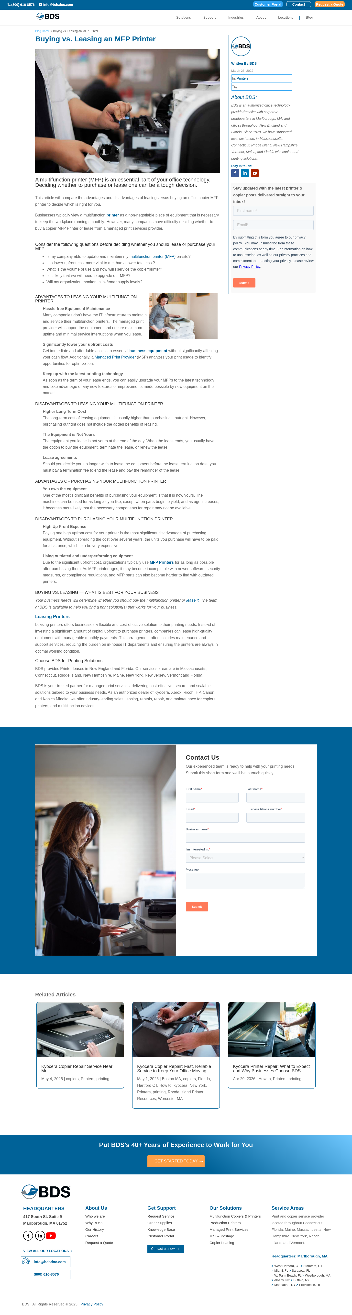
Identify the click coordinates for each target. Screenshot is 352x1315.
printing (103, 1079)
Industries (236, 18)
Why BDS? (94, 1223)
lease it (192, 600)
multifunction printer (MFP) (153, 256)
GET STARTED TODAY (176, 1161)
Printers (242, 78)
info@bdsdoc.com (50, 1262)
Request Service (160, 1217)
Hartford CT (147, 1085)
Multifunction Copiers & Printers (235, 1217)
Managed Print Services (228, 1230)
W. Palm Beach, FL (287, 1276)
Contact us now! (163, 1249)
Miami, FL (281, 1271)
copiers (72, 1079)
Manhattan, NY (285, 1285)
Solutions (183, 18)
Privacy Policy (91, 1305)
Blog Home (42, 31)
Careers (91, 1236)
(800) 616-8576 (23, 5)
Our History (94, 1230)
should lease (168, 244)
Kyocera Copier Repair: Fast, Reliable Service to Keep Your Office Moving (174, 1068)
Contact (298, 4)
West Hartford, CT (287, 1266)
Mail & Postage (221, 1236)
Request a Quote (329, 4)
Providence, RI (309, 1285)
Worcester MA (170, 1099)
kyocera (180, 1085)
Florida (204, 1079)
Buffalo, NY (301, 1280)
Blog (309, 18)
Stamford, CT (312, 1266)
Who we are (95, 1217)
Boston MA (171, 1079)
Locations (285, 18)
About (261, 18)
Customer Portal (268, 4)
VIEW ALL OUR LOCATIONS (46, 1251)
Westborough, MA (317, 1276)
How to (165, 1085)
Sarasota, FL (301, 1271)
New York (197, 1085)
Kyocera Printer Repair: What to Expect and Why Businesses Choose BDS (271, 1068)
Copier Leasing (221, 1243)
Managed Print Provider (115, 357)
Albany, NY (282, 1280)
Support (209, 18)
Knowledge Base (161, 1230)
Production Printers (225, 1223)
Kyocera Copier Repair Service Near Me (76, 1068)
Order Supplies (159, 1223)
